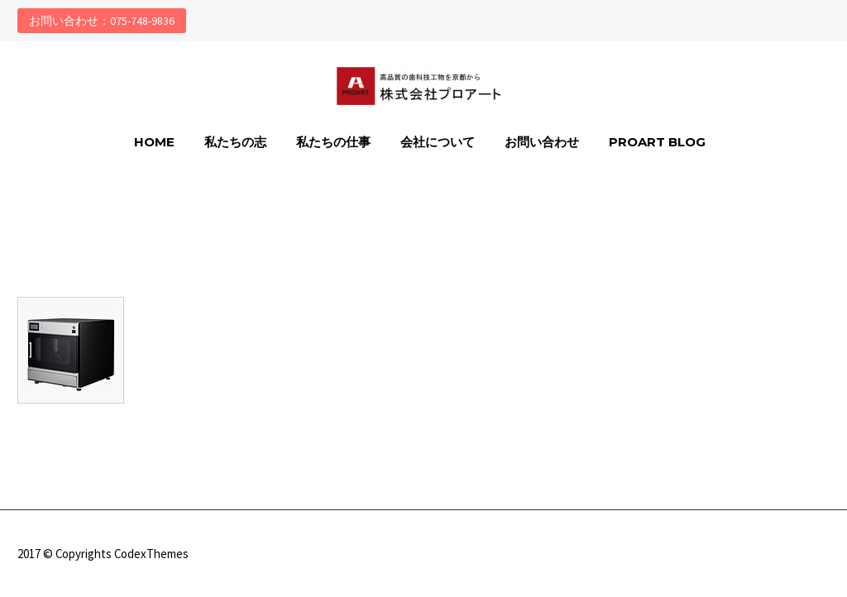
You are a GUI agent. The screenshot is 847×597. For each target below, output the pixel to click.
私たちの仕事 (333, 142)
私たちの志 (235, 142)
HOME (154, 142)
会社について (437, 142)
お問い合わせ (542, 142)
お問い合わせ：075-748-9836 (102, 20)
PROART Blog (657, 142)
